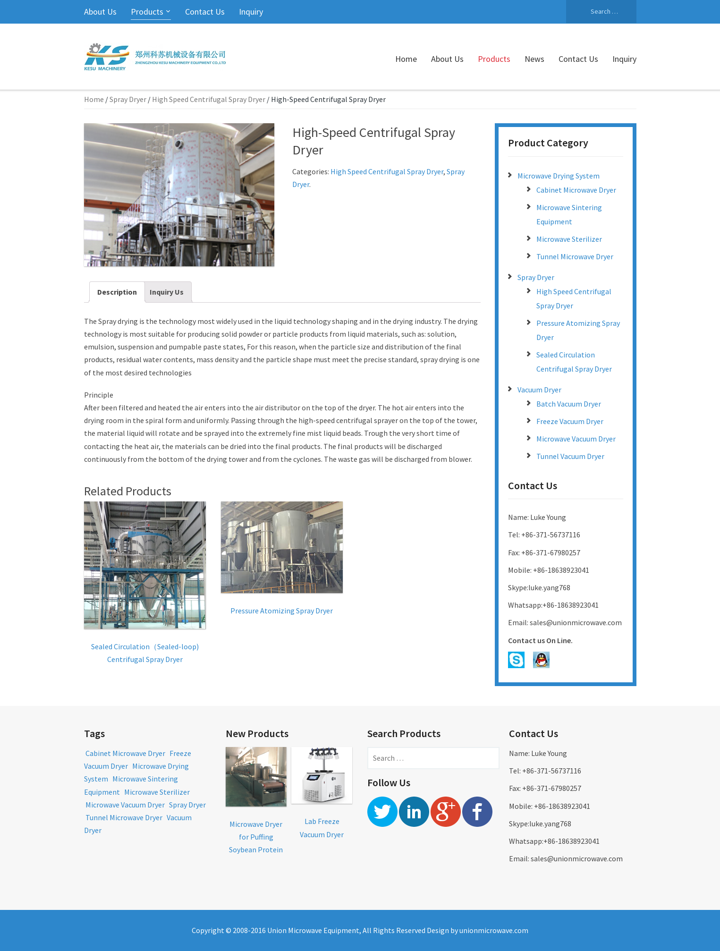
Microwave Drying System (558, 175)
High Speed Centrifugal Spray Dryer (208, 99)
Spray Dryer (128, 99)
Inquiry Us (167, 292)
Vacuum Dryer (539, 389)
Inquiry (251, 11)
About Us (100, 11)
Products (147, 11)
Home (406, 58)
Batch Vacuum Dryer (568, 403)
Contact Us (205, 11)
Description (117, 292)
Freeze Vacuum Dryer (569, 421)
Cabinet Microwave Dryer (576, 190)
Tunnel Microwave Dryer (574, 256)
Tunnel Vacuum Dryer (570, 456)
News (534, 58)
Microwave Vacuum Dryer (576, 438)
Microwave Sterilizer (569, 239)
